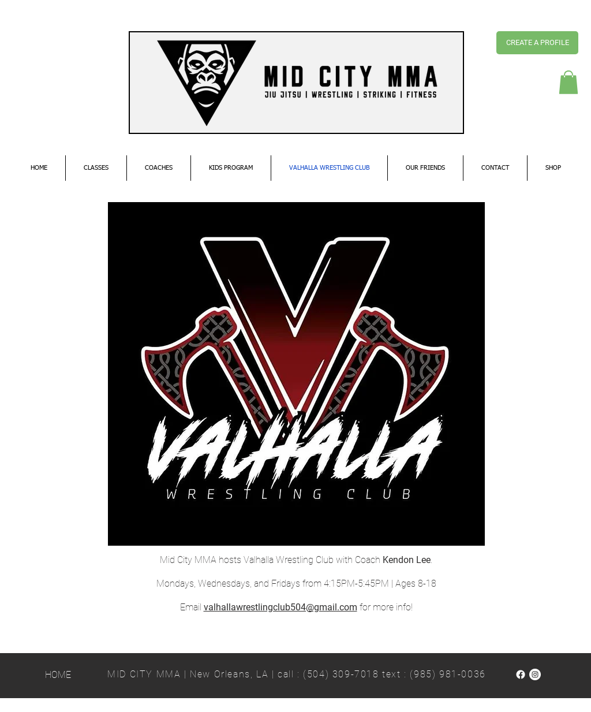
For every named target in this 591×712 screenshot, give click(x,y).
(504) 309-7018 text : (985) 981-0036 (394, 674)
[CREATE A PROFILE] (537, 42)
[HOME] (58, 675)
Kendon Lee (407, 559)
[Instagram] (535, 674)
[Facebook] (520, 674)
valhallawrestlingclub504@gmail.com (280, 607)
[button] (568, 82)
